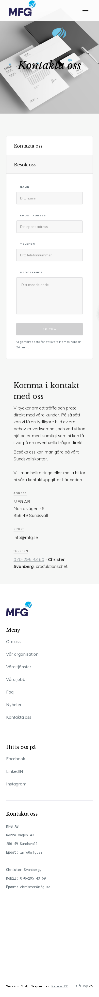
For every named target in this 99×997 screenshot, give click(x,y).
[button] (85, 8)
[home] (21, 8)
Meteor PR (59, 986)
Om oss (13, 641)
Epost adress (33, 216)
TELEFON (27, 244)
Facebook (15, 758)
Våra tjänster (18, 666)
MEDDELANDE (31, 273)
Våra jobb (15, 679)
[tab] (49, 146)
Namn (24, 187)
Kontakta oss (18, 717)
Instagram (16, 783)
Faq (10, 691)
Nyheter (14, 704)
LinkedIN (14, 771)
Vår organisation (22, 654)
